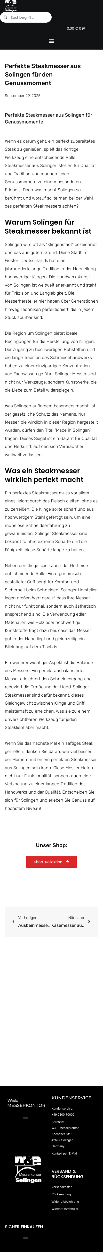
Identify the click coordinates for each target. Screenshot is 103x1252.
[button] (51, 41)
